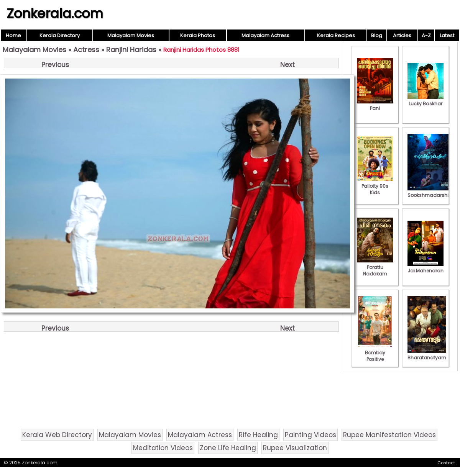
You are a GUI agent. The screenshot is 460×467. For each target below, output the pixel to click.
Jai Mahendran (425, 267)
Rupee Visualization (295, 447)
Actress (86, 49)
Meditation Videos (163, 447)
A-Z (426, 35)
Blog (376, 35)
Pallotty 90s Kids (375, 186)
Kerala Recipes (336, 35)
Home (13, 35)
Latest (447, 35)
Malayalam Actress (265, 35)
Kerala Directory (59, 35)
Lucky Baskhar (425, 100)
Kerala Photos (197, 35)
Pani (375, 104)
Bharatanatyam (426, 354)
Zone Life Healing (228, 447)
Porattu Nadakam (375, 267)
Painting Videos (310, 434)
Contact (446, 463)
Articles (402, 35)
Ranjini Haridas (131, 49)
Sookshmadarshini (430, 191)
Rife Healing (258, 434)
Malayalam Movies (130, 35)
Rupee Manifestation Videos (389, 434)
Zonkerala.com (55, 13)
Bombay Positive (375, 352)
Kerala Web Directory (57, 434)
